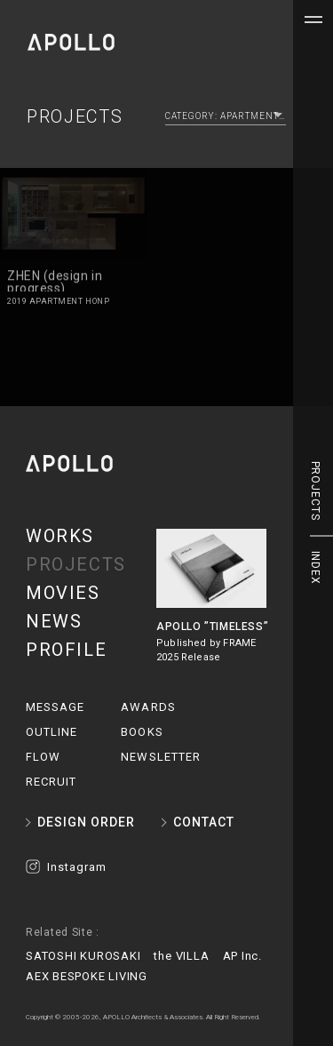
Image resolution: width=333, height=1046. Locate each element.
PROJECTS (76, 564)
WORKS (60, 536)
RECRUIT (51, 781)
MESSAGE (55, 707)
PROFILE (66, 649)
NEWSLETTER (160, 756)
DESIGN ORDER (86, 822)
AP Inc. (242, 955)
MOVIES (63, 592)
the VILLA (181, 955)
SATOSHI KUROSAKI (83, 955)
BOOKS (142, 732)
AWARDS (148, 707)
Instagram (77, 867)
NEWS (54, 621)
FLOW (43, 756)
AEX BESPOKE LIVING (86, 976)
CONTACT (203, 822)
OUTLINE (51, 732)
